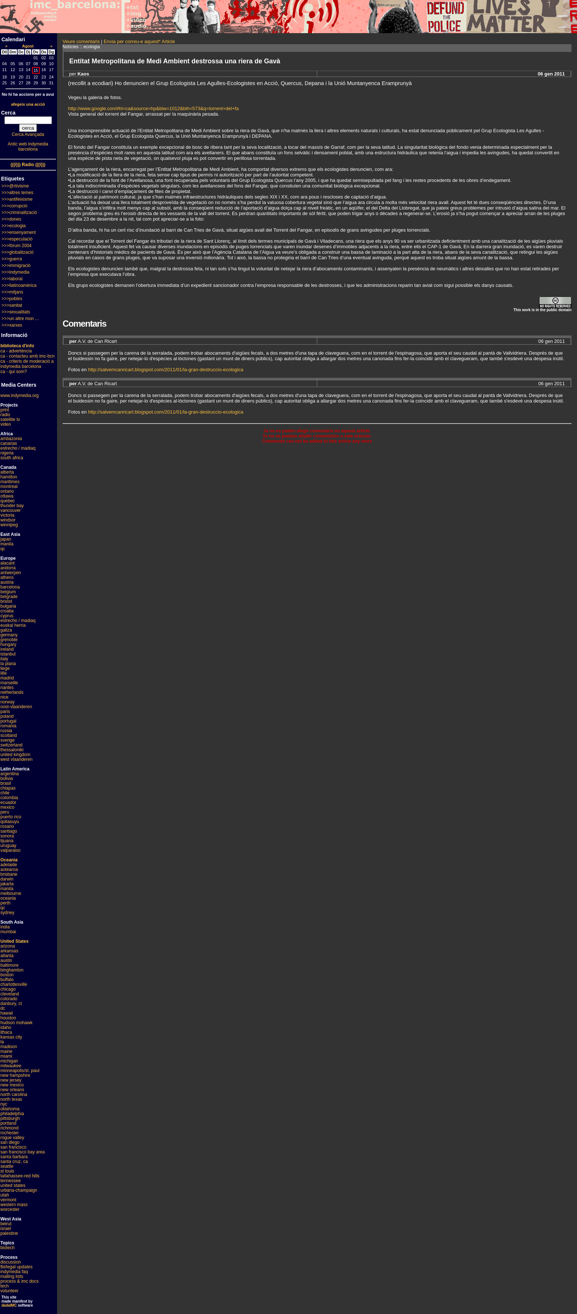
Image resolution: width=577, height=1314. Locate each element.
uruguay (8, 845)
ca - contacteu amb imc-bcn (27, 356)
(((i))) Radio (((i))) (28, 164)
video (5, 424)
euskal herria (13, 625)
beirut (5, 1223)
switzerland (11, 745)
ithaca (6, 1032)
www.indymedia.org (19, 395)
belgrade (9, 596)
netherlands (12, 692)
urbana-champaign (18, 1190)
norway (7, 702)
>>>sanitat (11, 305)
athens (7, 577)
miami (6, 1056)
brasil (5, 783)
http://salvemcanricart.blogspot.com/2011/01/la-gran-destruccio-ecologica (165, 369)
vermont (8, 1199)
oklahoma (10, 1108)
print (4, 409)
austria (7, 582)
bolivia (6, 778)
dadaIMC (9, 1305)
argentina (9, 773)
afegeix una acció (28, 104)
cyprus (6, 615)
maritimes (10, 481)
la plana (8, 663)
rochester (9, 1132)
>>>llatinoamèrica (18, 285)
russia (6, 730)
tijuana (6, 840)
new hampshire (15, 1075)
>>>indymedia (15, 272)
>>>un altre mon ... (20, 318)
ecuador (8, 802)
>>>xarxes (11, 325)
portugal (8, 721)
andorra (7, 567)
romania (8, 725)
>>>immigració (16, 265)
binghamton (12, 970)
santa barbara (14, 1156)
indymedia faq (14, 1271)
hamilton (8, 476)
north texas (11, 1099)
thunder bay (12, 505)
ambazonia (11, 438)
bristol (6, 601)
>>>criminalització (19, 212)
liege (5, 668)
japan (5, 539)
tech (4, 1286)
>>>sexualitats (15, 312)
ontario (7, 491)
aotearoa (9, 869)
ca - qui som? (13, 371)
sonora (7, 836)
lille (3, 673)
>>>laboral (11, 278)
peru (4, 812)
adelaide (8, 864)
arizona (7, 946)
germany (9, 634)
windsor (7, 520)
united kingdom (15, 754)
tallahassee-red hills (19, 1175)
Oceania (9, 859)
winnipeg (9, 524)
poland (7, 716)
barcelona (10, 587)
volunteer (9, 1290)
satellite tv (10, 419)
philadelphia (12, 1113)
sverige (7, 740)
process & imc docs (19, 1281)
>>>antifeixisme (16, 199)
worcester (10, 1209)
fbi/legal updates (16, 1266)
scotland (8, 735)
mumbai (8, 931)
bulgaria (8, 606)
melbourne (10, 893)
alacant (7, 563)
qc (2, 548)
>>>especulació (16, 239)
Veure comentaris (81, 41)
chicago (7, 989)
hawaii (6, 1013)
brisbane (8, 874)
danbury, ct (11, 1003)
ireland (7, 649)
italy (4, 658)
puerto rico (10, 816)
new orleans (12, 1089)
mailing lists (11, 1276)
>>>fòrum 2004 (16, 245)
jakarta (7, 883)
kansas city (11, 1037)
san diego (10, 1142)
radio (5, 414)
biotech (7, 1247)
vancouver (10, 510)
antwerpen (10, 572)
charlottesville (13, 984)
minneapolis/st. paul (19, 1070)
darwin (6, 879)
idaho (5, 1027)
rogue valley (12, 1137)
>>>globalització (17, 252)
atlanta (7, 955)
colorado (8, 998)
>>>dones (11, 219)
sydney (7, 912)
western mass (14, 1204)
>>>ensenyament (18, 232)
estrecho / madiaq (17, 448)
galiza (6, 630)
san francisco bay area (22, 1152)
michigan (9, 1061)
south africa (11, 457)
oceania (8, 898)
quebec (7, 500)
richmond (9, 1128)
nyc (3, 1104)
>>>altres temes (17, 192)
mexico (7, 807)
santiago (8, 831)
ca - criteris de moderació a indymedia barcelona (27, 364)
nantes (7, 687)
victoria (7, 515)
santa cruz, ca (14, 1161)
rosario (7, 826)
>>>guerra (11, 258)
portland (8, 1123)
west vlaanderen (16, 759)
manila (6, 544)
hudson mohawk (16, 1022)
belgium (8, 591)
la (2, 1041)
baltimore (9, 965)
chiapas (7, 788)
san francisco (13, 1147)
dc (2, 1008)
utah (4, 1195)
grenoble (9, 639)
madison (8, 1046)
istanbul (7, 654)
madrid (7, 678)
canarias (8, 443)
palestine (9, 1233)
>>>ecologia (13, 225)
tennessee (10, 1180)
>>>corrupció (14, 205)
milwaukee (10, 1065)
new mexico (12, 1085)
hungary (8, 644)
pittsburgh (10, 1118)
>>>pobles (11, 298)
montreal (9, 486)
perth (5, 903)
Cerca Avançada (28, 134)
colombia (9, 797)
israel (5, 1228)
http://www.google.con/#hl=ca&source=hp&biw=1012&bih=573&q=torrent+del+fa (153, 108)
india (5, 927)
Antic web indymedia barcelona (28, 146)
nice (4, 697)
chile (5, 792)
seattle (6, 1166)
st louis (7, 1171)
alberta (7, 472)
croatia (7, 611)
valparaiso (10, 850)
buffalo (7, 979)
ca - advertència (16, 351)
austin (6, 960)
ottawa (6, 496)
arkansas (9, 950)
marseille (9, 682)
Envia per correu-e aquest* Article (139, 41)
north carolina (13, 1094)
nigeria (7, 453)
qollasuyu (9, 821)
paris (5, 711)
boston (7, 974)
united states (12, 1185)
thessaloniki (12, 749)
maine (6, 1051)
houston (8, 1017)
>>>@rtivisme (15, 186)
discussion (10, 1262)
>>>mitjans (12, 292)
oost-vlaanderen (16, 706)
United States (14, 941)
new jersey (10, 1080)
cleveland (9, 994)
